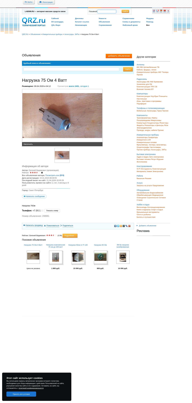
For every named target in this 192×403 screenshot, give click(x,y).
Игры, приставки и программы (149, 101)
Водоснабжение (156, 193)
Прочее (140, 75)
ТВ (158, 67)
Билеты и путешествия (146, 217)
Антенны (140, 65)
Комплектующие (143, 96)
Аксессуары (141, 82)
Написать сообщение (35, 196)
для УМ (149, 84)
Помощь (150, 22)
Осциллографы (143, 147)
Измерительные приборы (52, 34)
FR (157, 12)
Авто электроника (156, 157)
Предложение (158, 186)
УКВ (141, 67)
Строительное (152, 198)
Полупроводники (143, 120)
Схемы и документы (131, 22)
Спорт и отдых (157, 210)
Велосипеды (142, 207)
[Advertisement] (96, 45)
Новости (102, 18)
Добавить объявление (146, 226)
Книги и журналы (144, 210)
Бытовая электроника (146, 154)
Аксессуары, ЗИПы (71, 34)
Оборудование (143, 190)
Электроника (158, 171)
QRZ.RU (25, 34)
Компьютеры (142, 94)
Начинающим (81, 25)
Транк (159, 111)
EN (154, 12)
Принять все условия (21, 394)
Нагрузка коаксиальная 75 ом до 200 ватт (55, 246)
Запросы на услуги (144, 186)
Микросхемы (156, 120)
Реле (166, 125)
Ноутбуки (154, 96)
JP (168, 12)
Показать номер (52, 211)
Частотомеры (155, 147)
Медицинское (157, 195)
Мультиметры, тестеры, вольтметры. (152, 145)
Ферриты (140, 125)
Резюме (148, 178)
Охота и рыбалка (144, 215)
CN (165, 12)
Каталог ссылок (82, 22)
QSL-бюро (55, 25)
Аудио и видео (143, 157)
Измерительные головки (147, 142)
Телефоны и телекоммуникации (151, 108)
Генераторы (153, 137)
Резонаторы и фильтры (154, 125)
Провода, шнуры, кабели (147, 130)
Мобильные (141, 111)
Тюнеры (165, 72)
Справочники (128, 18)
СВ (156, 87)
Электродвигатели (144, 128)
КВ (138, 67)
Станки (139, 200)
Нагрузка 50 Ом (100, 245)
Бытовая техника (144, 159)
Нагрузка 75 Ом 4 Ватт (33, 245)
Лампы (154, 118)
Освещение (141, 198)
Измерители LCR (144, 140)
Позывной (93, 11)
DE (161, 12)
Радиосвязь (142, 79)
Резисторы (164, 123)
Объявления (104, 22)
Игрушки (159, 159)
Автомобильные (150, 67)
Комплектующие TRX (145, 87)
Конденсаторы (153, 123)
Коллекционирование (156, 207)
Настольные (142, 99)
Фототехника (142, 162)
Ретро (153, 159)
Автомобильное (143, 193)
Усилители (141, 84)
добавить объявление (119, 56)
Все (147, 25)
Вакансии (140, 178)
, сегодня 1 (79, 86)
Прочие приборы (143, 150)
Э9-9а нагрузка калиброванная (123, 246)
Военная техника (144, 89)
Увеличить (28, 144)
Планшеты (163, 96)
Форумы (150, 18)
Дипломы (79, 18)
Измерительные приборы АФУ (149, 72)
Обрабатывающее (144, 195)
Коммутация (142, 123)
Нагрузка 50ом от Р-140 (78, 245)
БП (152, 89)
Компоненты (142, 115)
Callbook (55, 18)
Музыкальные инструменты (148, 212)
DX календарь (57, 22)
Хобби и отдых (143, 205)
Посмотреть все (54, 175)
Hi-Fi (138, 169)
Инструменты (146, 169)
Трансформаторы (144, 118)
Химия (149, 171)
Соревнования (105, 25)
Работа (140, 176)
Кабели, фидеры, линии (146, 70)
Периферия (141, 104)
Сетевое (162, 198)
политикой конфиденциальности (31, 388)
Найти (125, 11)
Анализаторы (142, 137)
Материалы (141, 171)
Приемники (158, 82)
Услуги (139, 183)
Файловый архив (130, 25)
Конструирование (144, 166)
